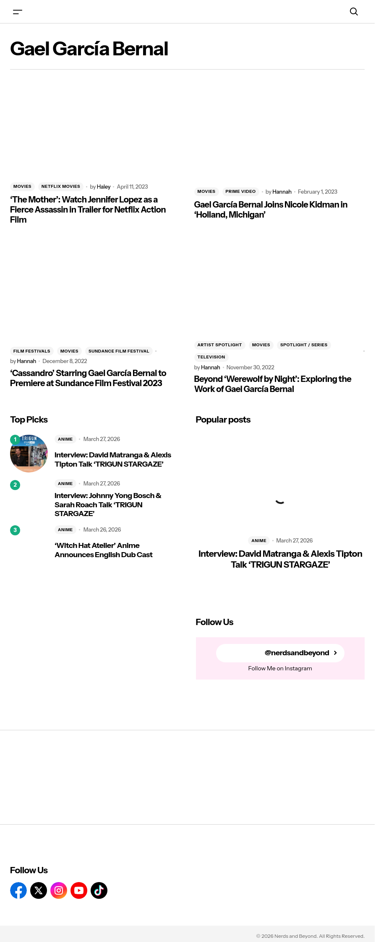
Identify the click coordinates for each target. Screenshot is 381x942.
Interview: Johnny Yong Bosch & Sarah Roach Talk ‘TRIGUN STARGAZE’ (108, 504)
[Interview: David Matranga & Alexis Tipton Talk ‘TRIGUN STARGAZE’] (29, 453)
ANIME (65, 439)
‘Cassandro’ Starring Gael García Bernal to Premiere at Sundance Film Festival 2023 (88, 378)
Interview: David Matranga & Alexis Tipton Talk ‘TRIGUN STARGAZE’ (113, 460)
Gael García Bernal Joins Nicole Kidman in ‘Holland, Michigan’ (270, 210)
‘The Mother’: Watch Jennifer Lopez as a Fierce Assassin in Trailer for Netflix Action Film (88, 210)
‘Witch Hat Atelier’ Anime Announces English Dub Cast (103, 550)
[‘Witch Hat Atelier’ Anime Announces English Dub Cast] (29, 544)
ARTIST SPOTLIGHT (220, 345)
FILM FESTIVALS (31, 351)
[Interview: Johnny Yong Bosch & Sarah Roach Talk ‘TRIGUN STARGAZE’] (29, 499)
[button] (18, 11)
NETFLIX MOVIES (61, 186)
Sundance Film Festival (119, 351)
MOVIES (22, 186)
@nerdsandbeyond (297, 653)
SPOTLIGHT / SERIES (304, 345)
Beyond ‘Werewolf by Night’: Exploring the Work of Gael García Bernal (273, 384)
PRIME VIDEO (241, 191)
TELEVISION (211, 357)
